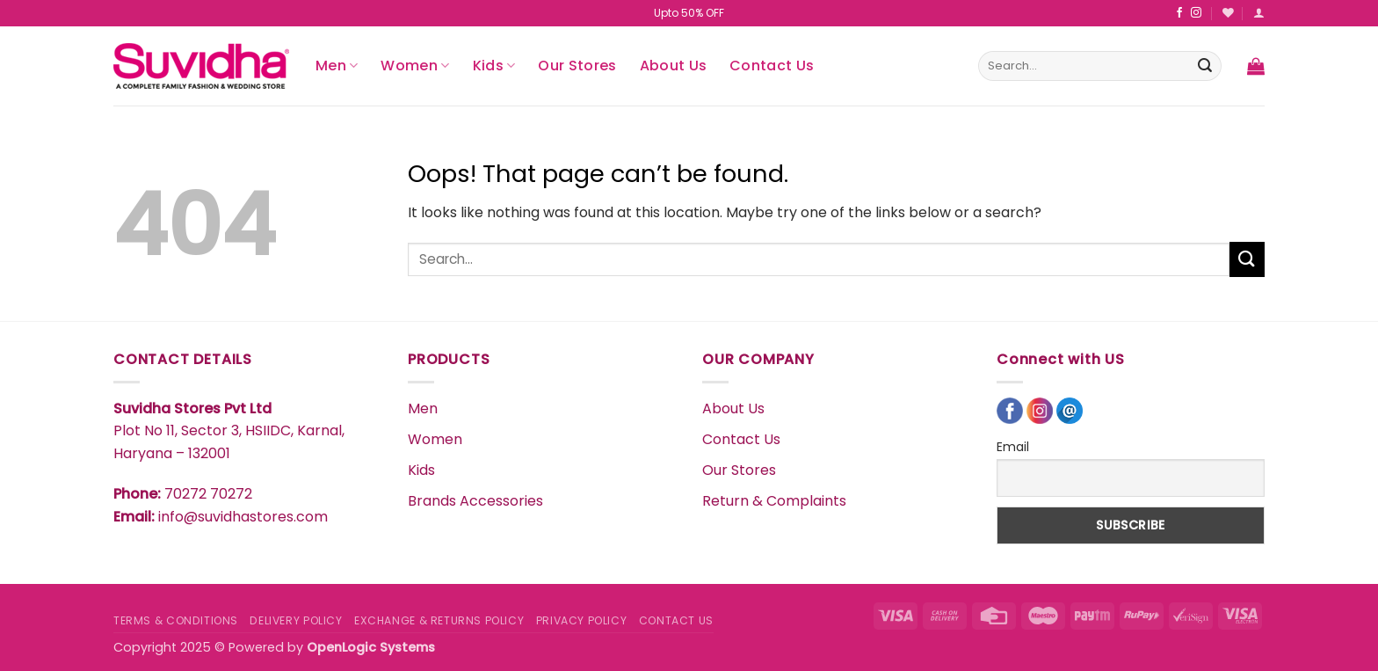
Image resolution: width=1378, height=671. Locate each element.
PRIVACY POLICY (581, 620)
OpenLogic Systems (371, 647)
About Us (673, 65)
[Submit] (1205, 66)
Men (336, 65)
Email (1013, 447)
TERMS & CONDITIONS (175, 620)
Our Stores (577, 65)
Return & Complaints (774, 501)
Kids (494, 65)
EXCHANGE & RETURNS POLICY (439, 620)
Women (415, 65)
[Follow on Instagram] (1196, 13)
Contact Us (771, 65)
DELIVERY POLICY (296, 620)
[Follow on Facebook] (1179, 13)
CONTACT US (676, 620)
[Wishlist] (1228, 13)
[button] (1259, 13)
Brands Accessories (475, 501)
